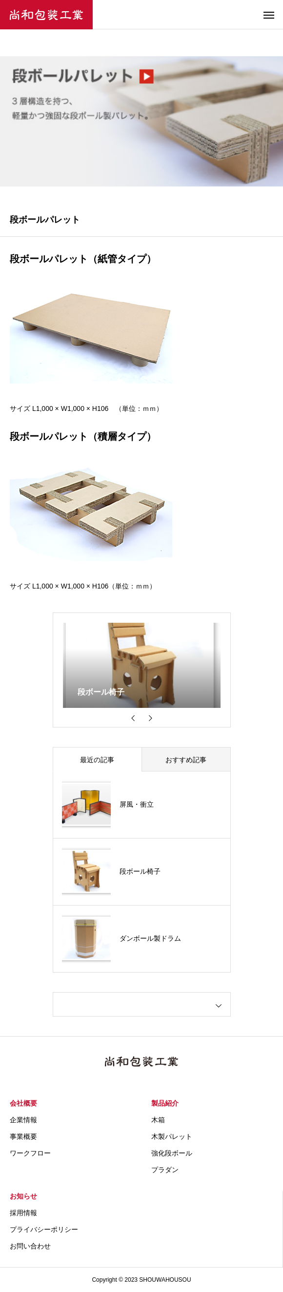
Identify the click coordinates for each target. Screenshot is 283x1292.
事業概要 (23, 1136)
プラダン (165, 1170)
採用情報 (23, 1213)
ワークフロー (30, 1153)
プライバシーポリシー (44, 1229)
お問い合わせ (30, 1246)
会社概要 (23, 1103)
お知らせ (23, 1196)
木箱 (158, 1120)
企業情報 (23, 1120)
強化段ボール (171, 1153)
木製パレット (171, 1136)
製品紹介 (165, 1103)
